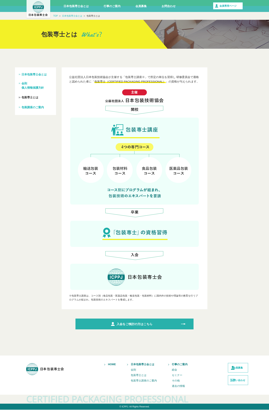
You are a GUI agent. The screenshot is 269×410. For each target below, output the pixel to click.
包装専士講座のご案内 (136, 380)
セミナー (169, 375)
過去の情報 (170, 386)
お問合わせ (169, 6)
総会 (167, 370)
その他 (168, 380)
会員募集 (141, 6)
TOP (55, 16)
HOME (104, 364)
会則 (126, 370)
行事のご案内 (112, 6)
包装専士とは (29, 97)
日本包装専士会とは (76, 6)
